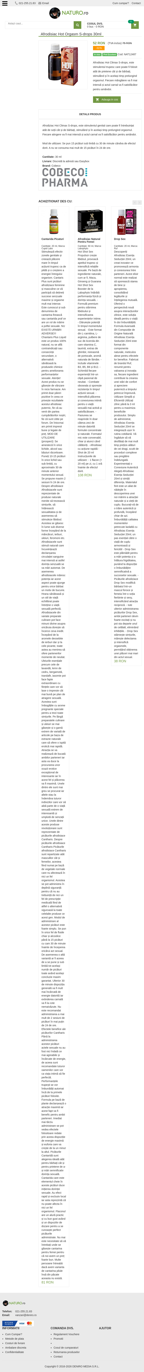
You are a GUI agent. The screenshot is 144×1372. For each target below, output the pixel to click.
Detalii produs (90, 114)
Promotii (58, 1338)
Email (43, 3)
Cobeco (56, 165)
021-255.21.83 (25, 3)
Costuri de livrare (15, 1343)
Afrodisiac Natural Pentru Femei (89, 240)
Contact (136, 3)
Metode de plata (14, 1338)
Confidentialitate (14, 1352)
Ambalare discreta (15, 1347)
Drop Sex (119, 239)
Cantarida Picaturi (52, 239)
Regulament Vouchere (66, 1334)
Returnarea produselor (67, 1352)
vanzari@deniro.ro (26, 1315)
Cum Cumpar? (13, 1334)
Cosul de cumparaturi (66, 1347)
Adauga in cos (110, 99)
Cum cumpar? (121, 3)
